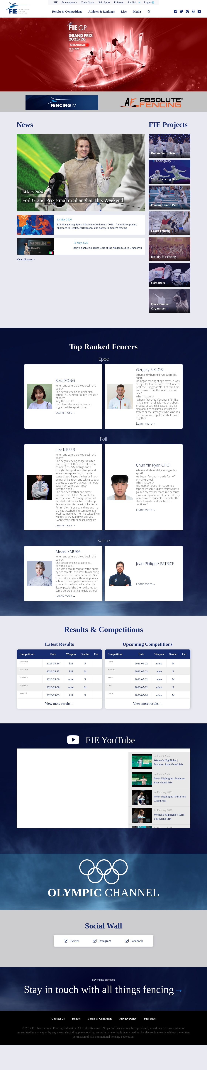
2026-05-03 (53, 720)
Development (69, 2)
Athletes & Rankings (101, 11)
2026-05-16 (53, 688)
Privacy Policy (127, 1043)
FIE (56, 2)
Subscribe (149, 1043)
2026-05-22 (141, 688)
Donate (76, 1043)
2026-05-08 (53, 712)
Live (124, 11)
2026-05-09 (53, 704)
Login (147, 2)
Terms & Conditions (100, 1043)
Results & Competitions (67, 11)
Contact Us (58, 1043)
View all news (26, 259)
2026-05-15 (53, 696)
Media (137, 11)
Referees (119, 2)
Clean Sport (87, 2)
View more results (59, 728)
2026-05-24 (141, 720)
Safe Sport (104, 2)
